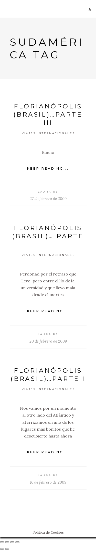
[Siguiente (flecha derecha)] (7, 549)
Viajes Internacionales (48, 133)
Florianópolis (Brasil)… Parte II (48, 236)
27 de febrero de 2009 (48, 198)
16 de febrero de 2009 (48, 482)
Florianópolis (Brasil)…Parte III (48, 114)
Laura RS (48, 191)
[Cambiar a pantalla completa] (12, 542)
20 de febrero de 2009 (48, 341)
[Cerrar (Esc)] (2, 542)
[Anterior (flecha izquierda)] (2, 549)
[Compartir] (7, 542)
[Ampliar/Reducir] (17, 542)
